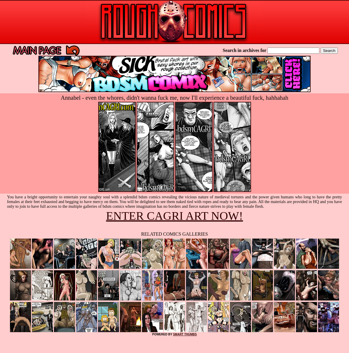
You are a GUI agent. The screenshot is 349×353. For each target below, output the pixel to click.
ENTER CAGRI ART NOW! (174, 215)
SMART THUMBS (185, 334)
